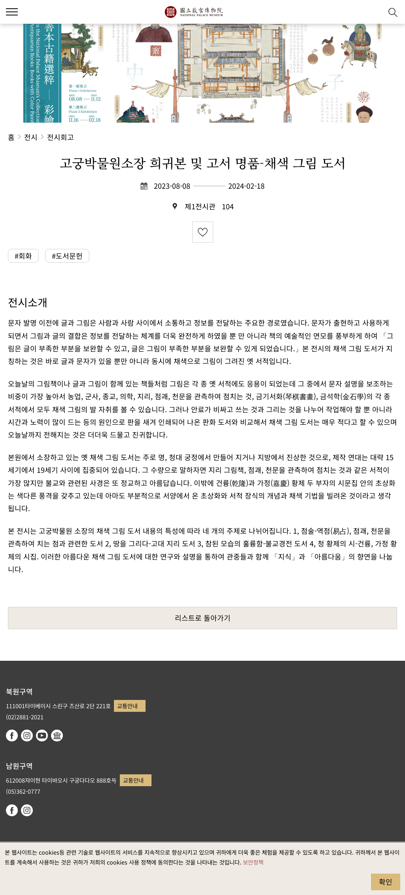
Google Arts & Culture (57, 735)
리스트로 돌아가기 (203, 617)
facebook (12, 735)
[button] (373, 12)
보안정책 (253, 862)
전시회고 (60, 137)
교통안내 (127, 706)
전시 (31, 137)
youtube (42, 735)
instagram (27, 735)
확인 (385, 881)
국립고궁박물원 (193, 12)
